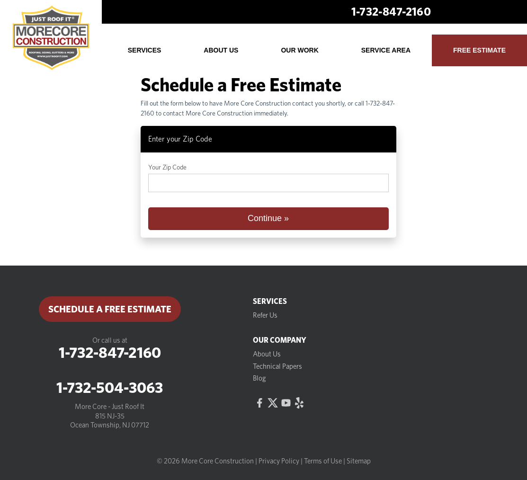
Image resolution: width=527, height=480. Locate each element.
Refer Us (265, 315)
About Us (267, 354)
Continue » (268, 218)
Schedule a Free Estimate (109, 309)
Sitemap (359, 461)
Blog (259, 378)
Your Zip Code (167, 167)
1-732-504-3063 (109, 387)
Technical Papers (277, 366)
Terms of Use (323, 461)
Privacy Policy (279, 461)
